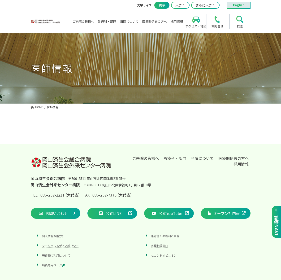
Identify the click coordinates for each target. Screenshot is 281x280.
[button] (55, 213)
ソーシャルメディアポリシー (60, 246)
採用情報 (241, 164)
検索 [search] (240, 26)
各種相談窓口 (159, 246)
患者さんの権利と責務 (165, 236)
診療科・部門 (175, 158)
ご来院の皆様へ (145, 158)
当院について (202, 158)
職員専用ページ (53, 265)
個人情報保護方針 (53, 236)
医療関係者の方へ (233, 158)
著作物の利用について (56, 255)
